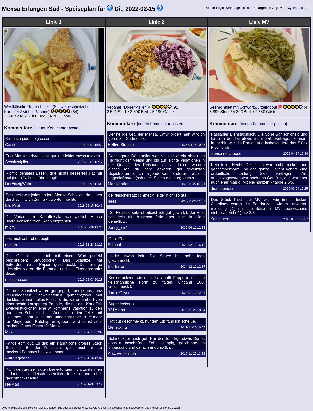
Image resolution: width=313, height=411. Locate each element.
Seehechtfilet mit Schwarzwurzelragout (243, 107)
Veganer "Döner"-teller (126, 107)
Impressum (301, 8)
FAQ (288, 8)
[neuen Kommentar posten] (57, 128)
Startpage (233, 8)
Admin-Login (215, 8)
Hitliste (246, 8)
